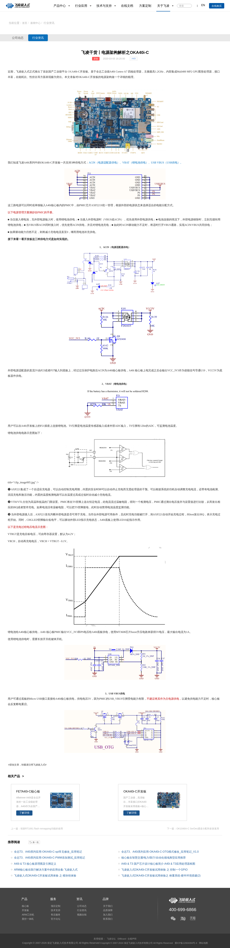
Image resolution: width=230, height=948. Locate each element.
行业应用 (81, 5)
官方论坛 (54, 919)
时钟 (99, 489)
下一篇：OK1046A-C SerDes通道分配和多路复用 (193, 828)
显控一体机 (27, 919)
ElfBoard (122, 938)
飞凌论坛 (110, 938)
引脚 (74, 425)
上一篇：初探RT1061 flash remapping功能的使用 (37, 828)
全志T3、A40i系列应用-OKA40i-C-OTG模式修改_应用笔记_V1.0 (160, 851)
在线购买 (217, 5)
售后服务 (54, 914)
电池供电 (140, 162)
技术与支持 (104, 5)
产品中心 (60, 5)
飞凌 (21, 162)
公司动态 (20, 37)
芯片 (88, 205)
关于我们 (105, 905)
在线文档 (127, 5)
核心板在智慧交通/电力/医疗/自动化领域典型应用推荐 (153, 857)
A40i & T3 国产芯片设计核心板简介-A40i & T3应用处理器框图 (158, 863)
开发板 (84, 71)
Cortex (119, 71)
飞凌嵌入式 (22, 71)
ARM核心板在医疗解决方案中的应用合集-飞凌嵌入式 (46, 869)
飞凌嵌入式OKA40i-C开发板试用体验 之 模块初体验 (45, 875)
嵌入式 (41, 764)
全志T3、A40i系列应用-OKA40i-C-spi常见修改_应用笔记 (48, 851)
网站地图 (206, 942)
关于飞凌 (163, 5)
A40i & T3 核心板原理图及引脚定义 (35, 863)
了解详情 (24, 812)
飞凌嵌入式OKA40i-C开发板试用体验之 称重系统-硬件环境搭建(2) (161, 875)
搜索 (189, 6)
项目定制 (54, 905)
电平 (54, 519)
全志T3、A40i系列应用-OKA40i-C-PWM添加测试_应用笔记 (49, 857)
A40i (133, 58)
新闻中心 (36, 23)
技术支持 (54, 910)
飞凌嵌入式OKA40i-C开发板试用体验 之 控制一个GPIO (154, 869)
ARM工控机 (27, 914)
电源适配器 (105, 162)
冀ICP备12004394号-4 (188, 942)
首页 (25, 23)
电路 (92, 370)
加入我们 (105, 914)
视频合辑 (80, 914)
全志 (99, 71)
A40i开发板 (28, 425)
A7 (125, 71)
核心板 (55, 205)
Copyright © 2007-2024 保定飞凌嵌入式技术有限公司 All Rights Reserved (136, 942)
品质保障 (105, 910)
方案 (26, 212)
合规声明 (132, 938)
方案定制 (145, 5)
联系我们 (105, 919)
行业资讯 (50, 23)
